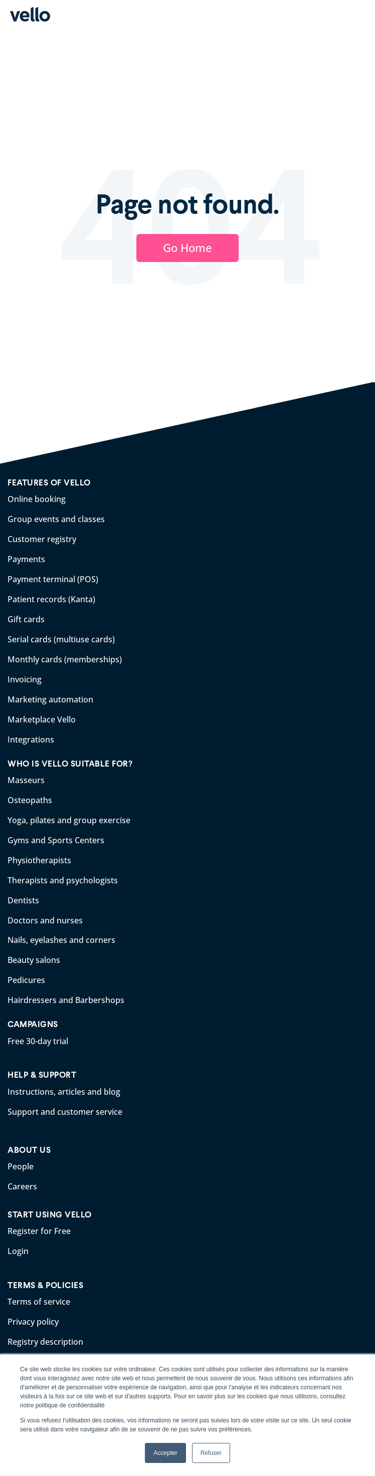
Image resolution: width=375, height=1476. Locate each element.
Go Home (187, 247)
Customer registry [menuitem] (42, 539)
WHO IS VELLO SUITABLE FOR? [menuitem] (70, 764)
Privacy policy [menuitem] (33, 1321)
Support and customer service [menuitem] (65, 1111)
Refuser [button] (211, 1452)
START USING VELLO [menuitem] (50, 1214)
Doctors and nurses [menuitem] (45, 920)
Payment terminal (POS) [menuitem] (53, 579)
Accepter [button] (165, 1452)
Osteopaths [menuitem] (30, 800)
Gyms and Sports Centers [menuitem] (56, 840)
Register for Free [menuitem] (39, 1231)
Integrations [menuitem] (31, 739)
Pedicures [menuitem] (26, 980)
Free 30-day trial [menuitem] (38, 1041)
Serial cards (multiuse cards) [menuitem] (61, 639)
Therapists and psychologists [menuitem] (63, 880)
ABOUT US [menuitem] (29, 1150)
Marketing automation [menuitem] (50, 699)
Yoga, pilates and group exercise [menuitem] (69, 820)
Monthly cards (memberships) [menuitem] (65, 659)
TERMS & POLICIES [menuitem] (45, 1285)
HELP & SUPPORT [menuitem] (42, 1075)
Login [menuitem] (18, 1251)
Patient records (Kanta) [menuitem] (51, 599)
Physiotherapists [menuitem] (39, 860)
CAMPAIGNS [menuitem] (33, 1024)
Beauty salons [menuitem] (34, 959)
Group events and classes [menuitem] (56, 519)
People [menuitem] (21, 1166)
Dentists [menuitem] (23, 900)
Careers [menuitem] (22, 1186)
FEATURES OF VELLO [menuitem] (49, 482)
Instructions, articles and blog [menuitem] (64, 1091)
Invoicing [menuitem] (25, 679)
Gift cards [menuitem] (26, 619)
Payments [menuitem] (26, 559)
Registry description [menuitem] (45, 1341)
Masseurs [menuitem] (26, 780)
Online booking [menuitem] (37, 499)
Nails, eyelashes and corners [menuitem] (61, 939)
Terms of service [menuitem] (39, 1301)
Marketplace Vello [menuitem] (42, 719)
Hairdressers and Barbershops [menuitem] (66, 1000)
